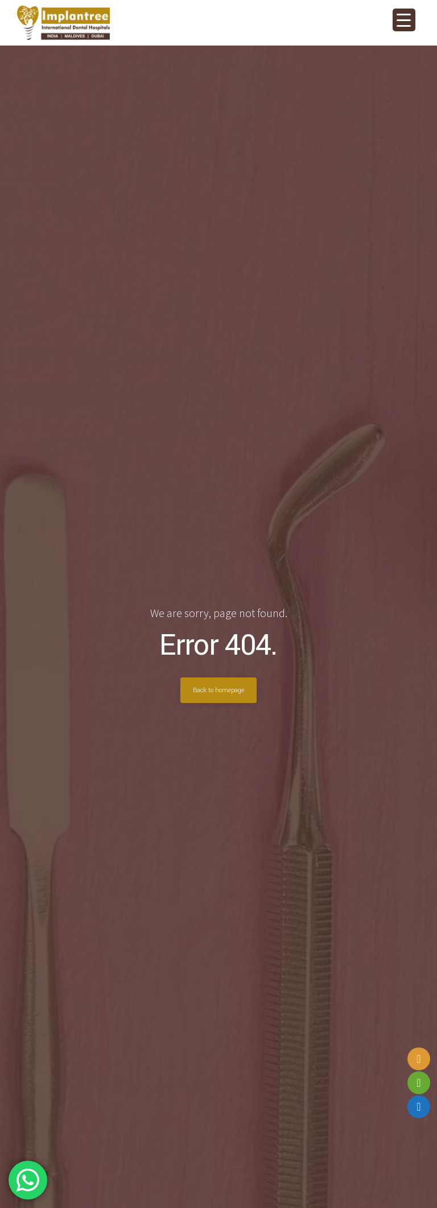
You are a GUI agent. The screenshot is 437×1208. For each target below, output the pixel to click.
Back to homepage (218, 690)
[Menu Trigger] (404, 20)
